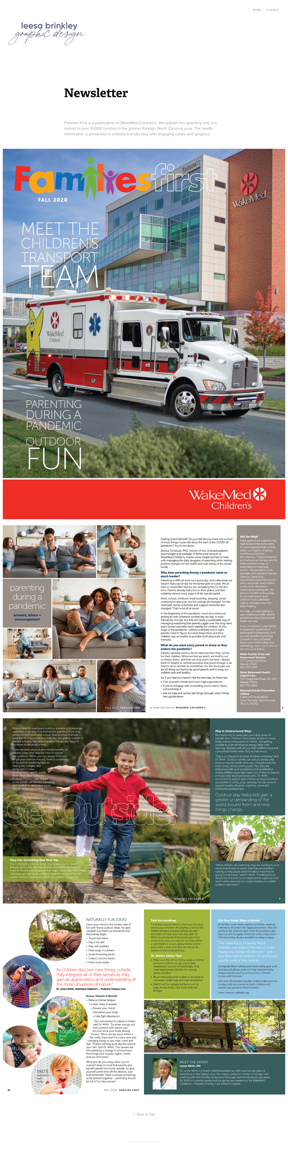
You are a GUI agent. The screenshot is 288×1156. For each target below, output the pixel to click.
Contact (272, 10)
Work (257, 10)
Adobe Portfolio (151, 1142)
